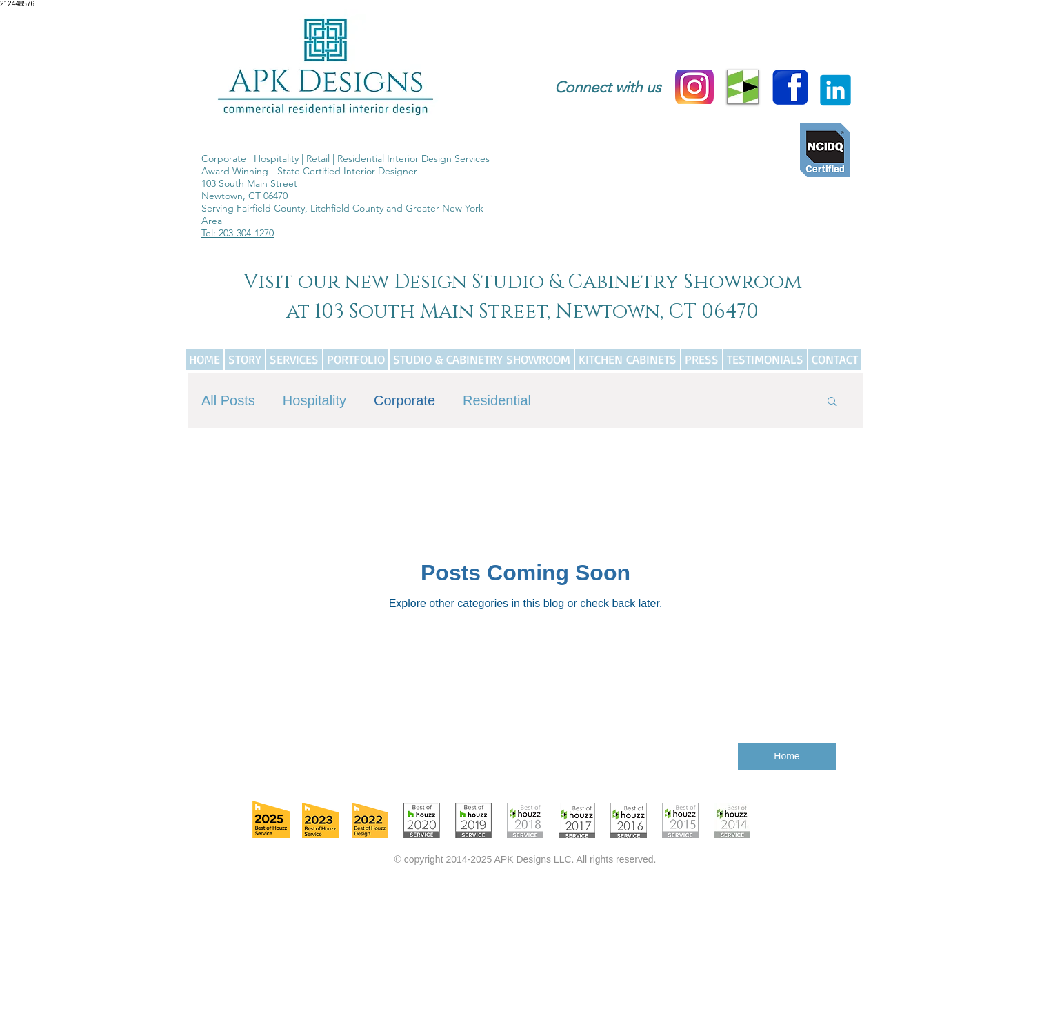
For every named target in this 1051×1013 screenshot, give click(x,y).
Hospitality (314, 400)
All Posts (228, 400)
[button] (832, 402)
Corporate (404, 400)
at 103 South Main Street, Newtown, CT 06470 (522, 311)
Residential (497, 400)
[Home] (787, 756)
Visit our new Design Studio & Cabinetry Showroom (522, 282)
